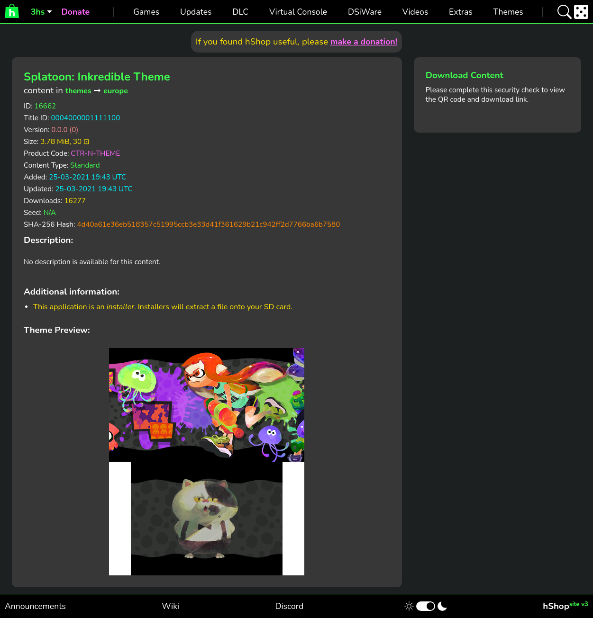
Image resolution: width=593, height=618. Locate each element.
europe (115, 91)
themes (78, 91)
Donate (75, 12)
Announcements (35, 606)
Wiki (170, 606)
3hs (38, 12)
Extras (461, 12)
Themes (508, 12)
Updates (196, 12)
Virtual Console (298, 12)
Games (146, 12)
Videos (415, 12)
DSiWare (365, 12)
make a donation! (363, 41)
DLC (240, 12)
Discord (289, 606)
